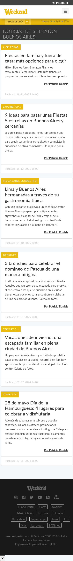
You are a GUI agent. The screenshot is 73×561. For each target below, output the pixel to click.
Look (55, 519)
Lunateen (37, 525)
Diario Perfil (26, 507)
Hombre (59, 513)
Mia (23, 525)
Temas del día (18, 22)
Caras (42, 507)
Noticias (57, 507)
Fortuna (43, 513)
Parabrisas (18, 519)
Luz (66, 519)
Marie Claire (25, 513)
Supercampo (38, 519)
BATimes (54, 525)
